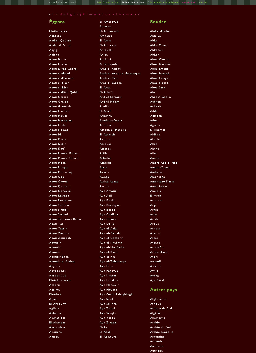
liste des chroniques (164, 2)
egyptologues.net (62, 2)
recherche (189, 2)
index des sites (134, 2)
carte (203, 2)
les (108, 2)
